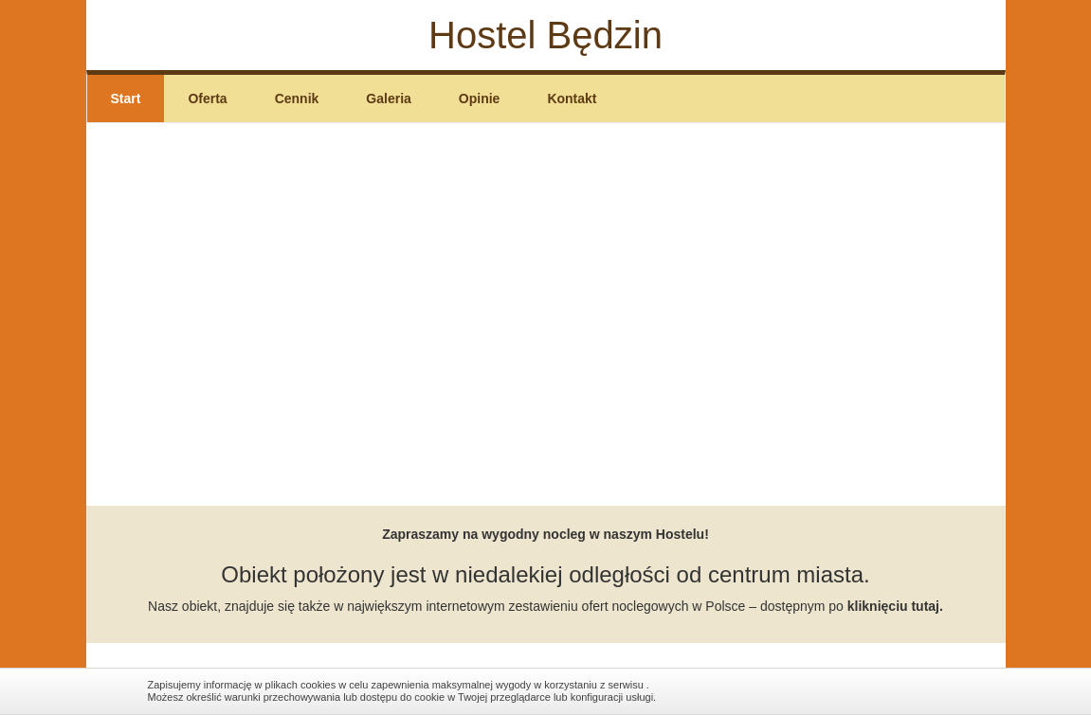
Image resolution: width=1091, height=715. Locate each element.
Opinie (479, 98)
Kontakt (571, 98)
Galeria (388, 98)
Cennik (297, 98)
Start (126, 98)
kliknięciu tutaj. (895, 606)
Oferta (207, 98)
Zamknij (934, 691)
